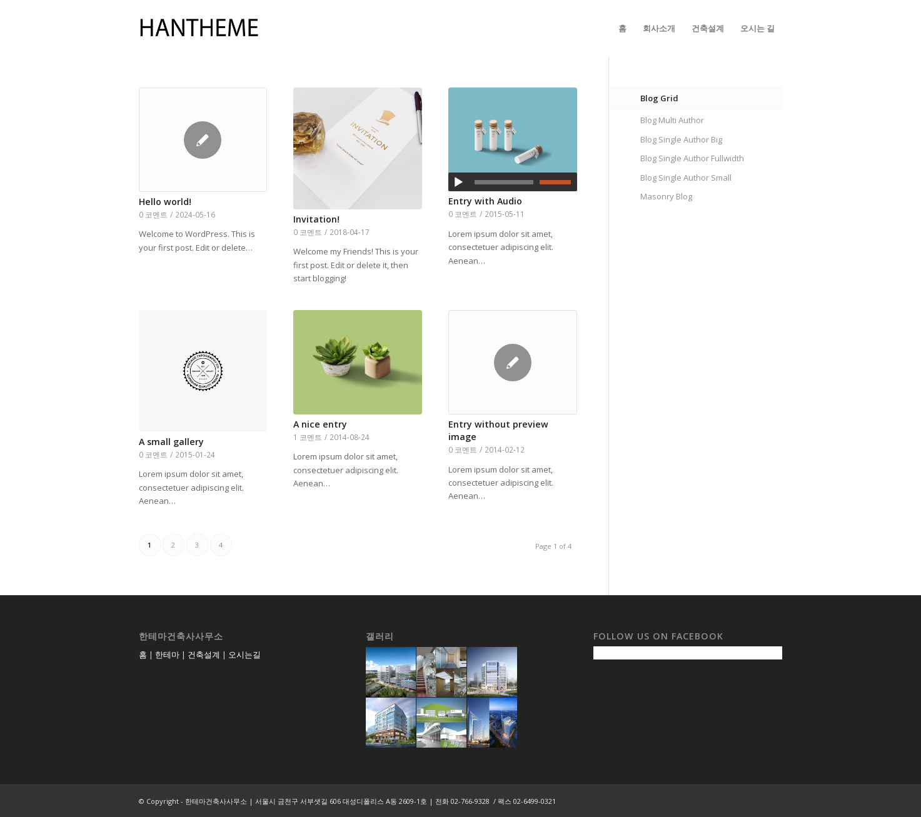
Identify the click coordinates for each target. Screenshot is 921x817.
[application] (512, 182)
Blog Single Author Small (686, 177)
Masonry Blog (666, 196)
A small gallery (171, 442)
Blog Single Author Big (681, 139)
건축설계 (204, 654)
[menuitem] (622, 28)
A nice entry (320, 424)
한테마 (167, 654)
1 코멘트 (307, 437)
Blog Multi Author (672, 120)
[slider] (504, 182)
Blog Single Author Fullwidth (692, 158)
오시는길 (244, 654)
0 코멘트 (153, 214)
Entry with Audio (485, 201)
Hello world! (165, 202)
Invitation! (316, 219)
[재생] (458, 182)
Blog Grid (659, 98)
